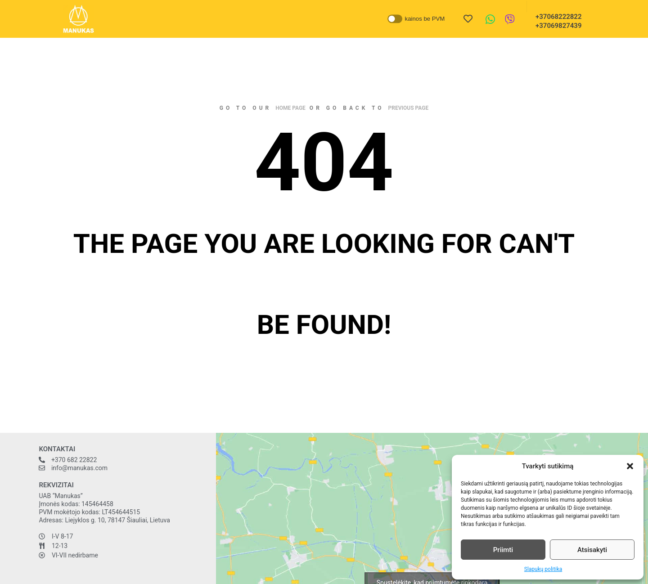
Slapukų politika (543, 569)
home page (290, 108)
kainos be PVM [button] (425, 18)
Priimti (503, 550)
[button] (630, 466)
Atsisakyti (592, 550)
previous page (408, 108)
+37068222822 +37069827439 (556, 21)
